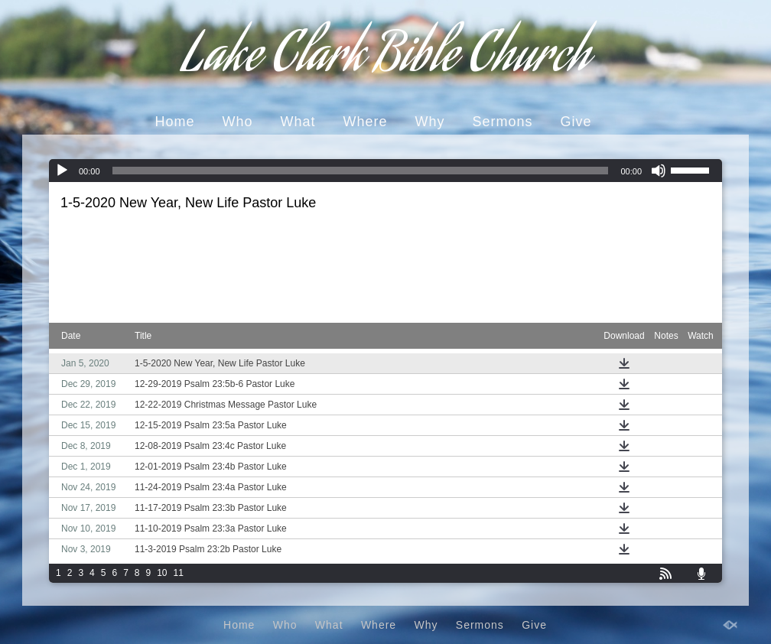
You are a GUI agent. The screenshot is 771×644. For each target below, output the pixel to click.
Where (365, 121)
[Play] (62, 170)
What (297, 121)
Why (430, 121)
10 (162, 573)
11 (179, 573)
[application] (385, 170)
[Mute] (658, 170)
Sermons (503, 121)
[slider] (360, 170)
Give (576, 121)
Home (174, 121)
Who (237, 121)
